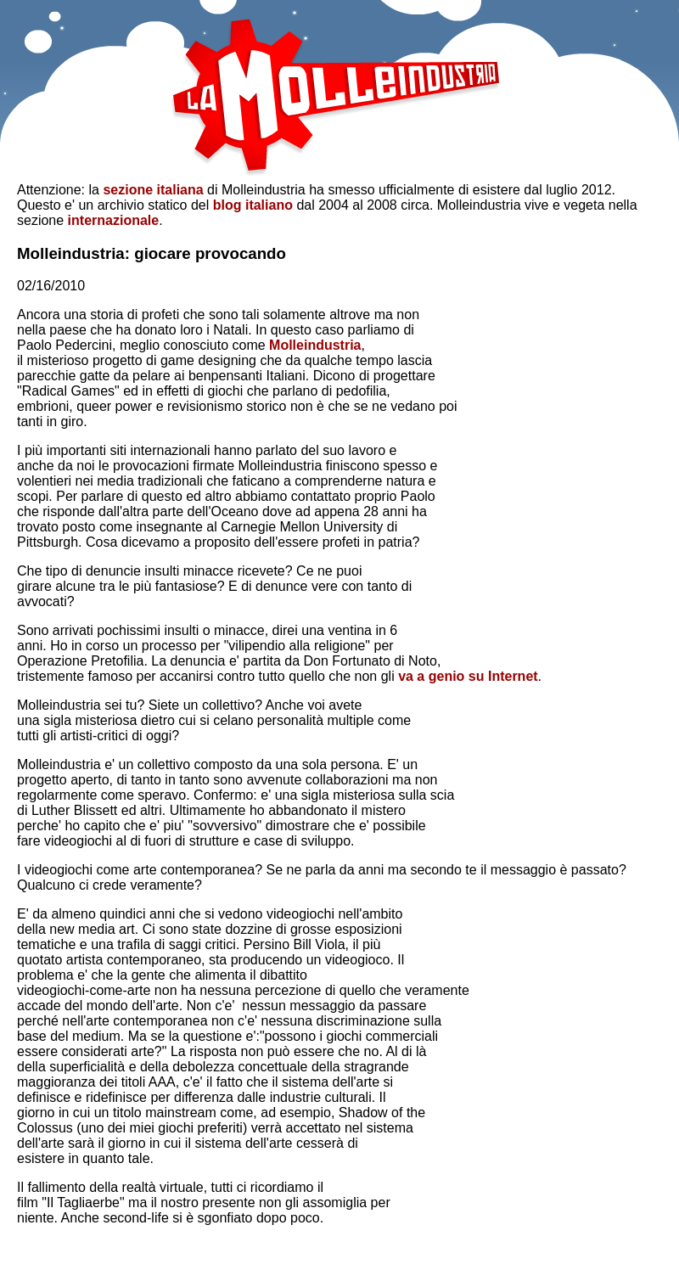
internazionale (114, 220)
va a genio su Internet (467, 676)
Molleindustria (315, 345)
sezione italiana (153, 190)
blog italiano (253, 205)
